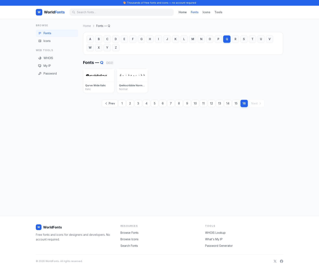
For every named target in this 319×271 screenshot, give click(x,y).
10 (195, 103)
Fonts (195, 12)
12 (211, 103)
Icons (206, 12)
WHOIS (45, 58)
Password (47, 73)
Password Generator (219, 245)
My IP (44, 65)
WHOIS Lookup (215, 232)
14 (227, 103)
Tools (218, 12)
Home (183, 12)
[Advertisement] (52, 142)
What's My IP (214, 239)
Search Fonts (129, 245)
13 (219, 103)
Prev (110, 103)
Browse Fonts (129, 232)
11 (203, 103)
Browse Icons (129, 239)
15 (236, 103)
